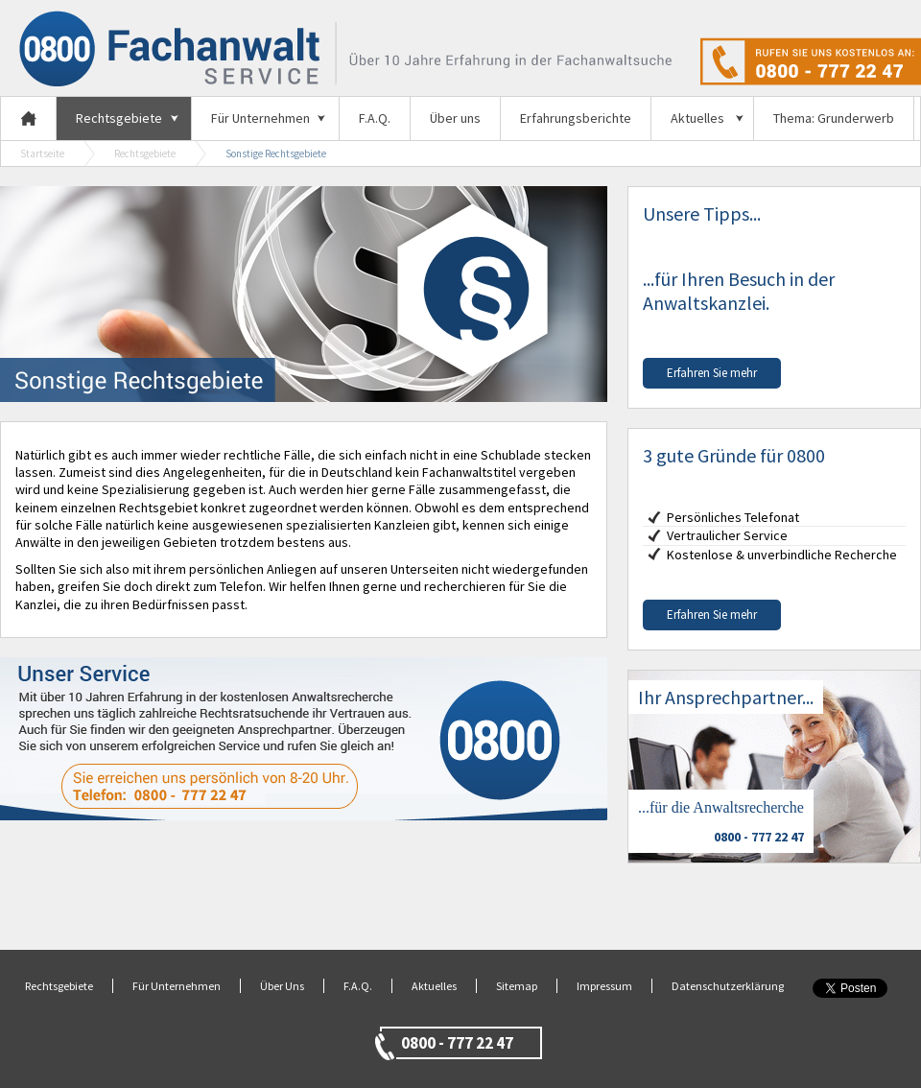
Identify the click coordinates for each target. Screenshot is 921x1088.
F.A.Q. (374, 118)
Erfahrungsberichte (575, 118)
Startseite (42, 153)
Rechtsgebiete (119, 118)
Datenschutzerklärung (728, 986)
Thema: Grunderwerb (833, 118)
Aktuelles (697, 118)
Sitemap (516, 986)
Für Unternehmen (260, 118)
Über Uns (282, 986)
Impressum (604, 986)
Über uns (455, 118)
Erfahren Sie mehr (712, 373)
